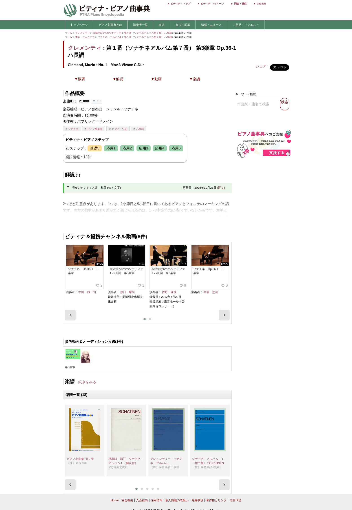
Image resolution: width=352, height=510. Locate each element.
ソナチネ (73, 129)
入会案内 (142, 500)
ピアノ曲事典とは (110, 24)
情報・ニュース (211, 24)
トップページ (79, 24)
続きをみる (87, 382)
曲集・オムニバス (85, 37)
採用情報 (156, 500)
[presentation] (70, 315)
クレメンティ (82, 33)
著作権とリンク (216, 500)
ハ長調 (140, 129)
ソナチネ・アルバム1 (110, 37)
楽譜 (162, 24)
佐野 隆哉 (169, 292)
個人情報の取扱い (177, 500)
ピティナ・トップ (180, 3)
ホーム (68, 33)
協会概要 (127, 500)
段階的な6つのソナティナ (107, 33)
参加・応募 (183, 24)
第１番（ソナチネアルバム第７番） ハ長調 (148, 33)
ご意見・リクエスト (246, 24)
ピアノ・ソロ (119, 129)
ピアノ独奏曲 (95, 129)
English (261, 3)
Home (115, 500)
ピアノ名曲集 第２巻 (80, 458)
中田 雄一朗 (87, 292)
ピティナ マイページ (212, 3)
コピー (96, 101)
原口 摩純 (127, 292)
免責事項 (197, 500)
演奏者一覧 (140, 24)
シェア (261, 66)
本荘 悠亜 (211, 292)
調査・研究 (240, 3)
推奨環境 (235, 500)
